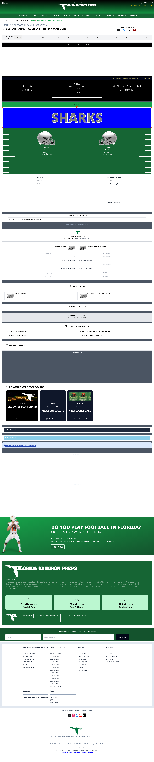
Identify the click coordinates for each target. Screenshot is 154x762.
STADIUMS (122, 15)
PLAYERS (34, 15)
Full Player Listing (83, 670)
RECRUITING (87, 15)
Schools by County (28, 659)
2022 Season (54, 662)
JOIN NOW (58, 547)
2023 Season (54, 659)
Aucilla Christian (108, 147)
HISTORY (100, 15)
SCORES (57, 15)
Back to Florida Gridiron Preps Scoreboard (20, 445)
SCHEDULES (46, 15)
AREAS (67, 15)
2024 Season (54, 656)
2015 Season (54, 681)
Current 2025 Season (57, 653)
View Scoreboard (22, 419)
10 (136, 37)
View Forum (54, 702)
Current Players (83, 653)
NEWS (76, 15)
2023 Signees (82, 664)
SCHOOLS (22, 15)
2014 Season (54, 684)
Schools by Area (28, 656)
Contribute (109, 659)
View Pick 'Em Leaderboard (31, 219)
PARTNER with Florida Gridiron (75, 616)
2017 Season (54, 675)
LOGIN (144, 3)
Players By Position (84, 656)
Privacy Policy (82, 748)
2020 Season (54, 667)
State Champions (28, 667)
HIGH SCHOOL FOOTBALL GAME (17, 25)
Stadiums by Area (111, 656)
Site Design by (77, 752)
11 (147, 37)
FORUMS (111, 15)
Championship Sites (112, 662)
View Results (14, 219)
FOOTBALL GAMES (14, 20)
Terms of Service (72, 748)
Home (5, 20)
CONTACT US (55, 744)
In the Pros (81, 667)
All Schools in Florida (29, 653)
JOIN (151, 3)
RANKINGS (134, 15)
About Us (27, 616)
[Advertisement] (77, 61)
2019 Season (54, 670)
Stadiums (109, 653)
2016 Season (54, 678)
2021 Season (54, 664)
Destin (46, 147)
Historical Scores (55, 686)
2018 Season (54, 673)
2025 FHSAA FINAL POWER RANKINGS (35, 697)
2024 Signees (82, 662)
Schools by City (27, 662)
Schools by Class (28, 664)
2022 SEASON (24, 20)
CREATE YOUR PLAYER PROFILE (142, 5)
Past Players (82, 659)
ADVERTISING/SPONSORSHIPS (48, 616)
